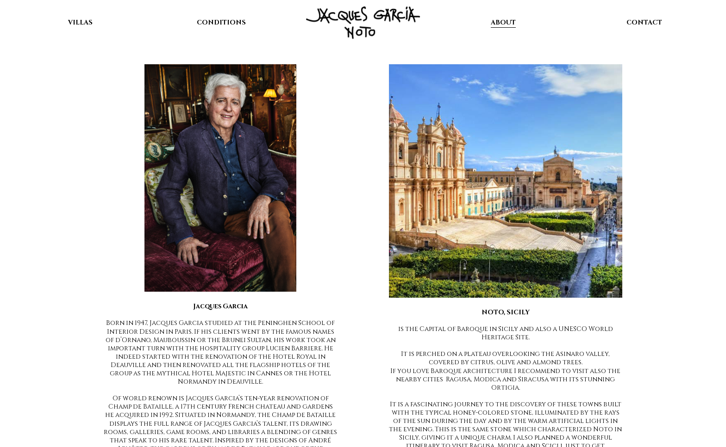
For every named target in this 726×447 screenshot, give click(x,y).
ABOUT (503, 22)
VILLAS (80, 22)
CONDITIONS (221, 22)
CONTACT (644, 22)
